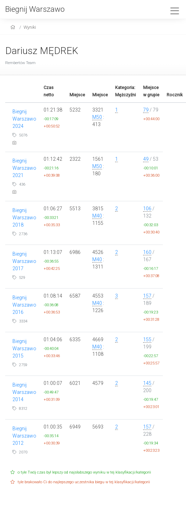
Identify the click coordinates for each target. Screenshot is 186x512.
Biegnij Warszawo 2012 (24, 436)
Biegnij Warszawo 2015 (24, 348)
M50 (97, 117)
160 (147, 252)
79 (146, 110)
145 (147, 383)
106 (147, 208)
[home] (13, 27)
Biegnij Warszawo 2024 (24, 119)
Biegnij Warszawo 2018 (24, 218)
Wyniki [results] (30, 27)
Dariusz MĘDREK (41, 50)
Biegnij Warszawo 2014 (24, 392)
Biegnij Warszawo (35, 9)
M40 (97, 216)
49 (146, 159)
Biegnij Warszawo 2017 (24, 261)
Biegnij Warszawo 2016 (24, 305)
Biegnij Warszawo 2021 (24, 168)
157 (147, 296)
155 (147, 339)
